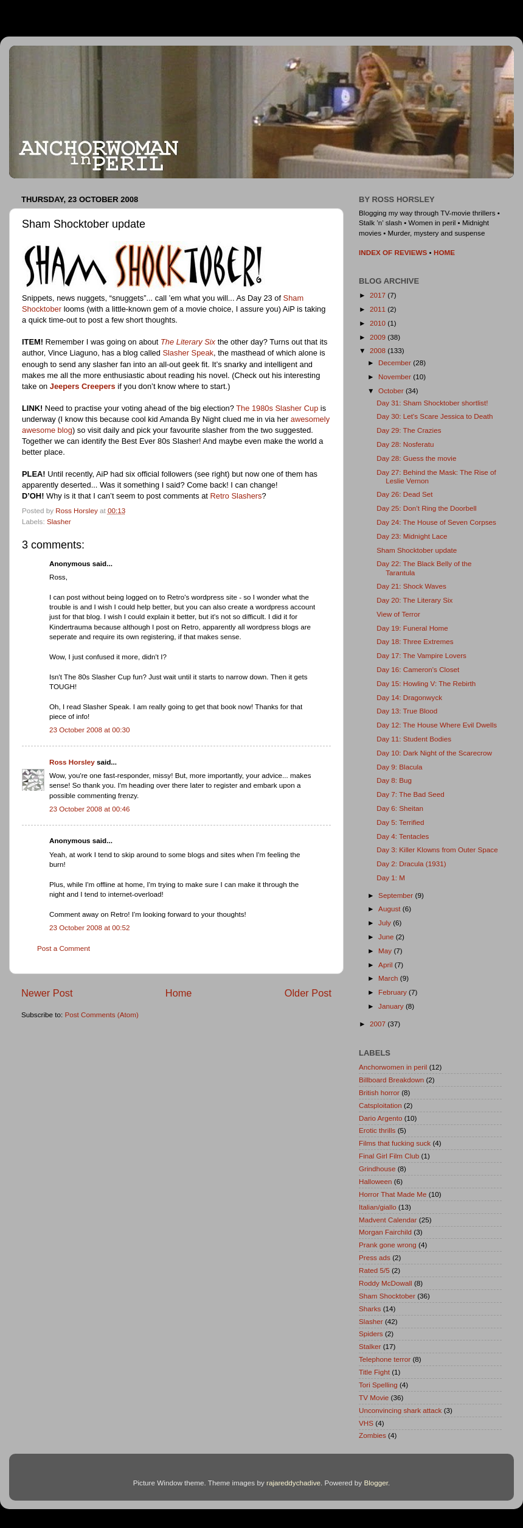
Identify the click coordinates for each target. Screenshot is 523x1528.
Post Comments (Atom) (101, 1014)
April (386, 965)
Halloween (375, 1181)
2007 (378, 1024)
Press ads (374, 1257)
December (395, 362)
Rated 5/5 (374, 1270)
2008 (378, 350)
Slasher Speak (187, 352)
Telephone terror (384, 1359)
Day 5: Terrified (400, 822)
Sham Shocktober (387, 1296)
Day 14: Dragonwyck (409, 697)
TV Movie (374, 1397)
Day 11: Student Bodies (413, 739)
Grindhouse (377, 1168)
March (389, 978)
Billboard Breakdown (391, 1080)
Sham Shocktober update (416, 550)
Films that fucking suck (395, 1143)
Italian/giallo (378, 1207)
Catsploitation (380, 1105)
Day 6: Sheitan (399, 808)
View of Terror (398, 614)
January (392, 1006)
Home (178, 992)
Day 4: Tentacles (402, 836)
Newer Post (47, 992)
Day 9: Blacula (399, 767)
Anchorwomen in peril (393, 1067)
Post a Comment (63, 948)
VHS (366, 1423)
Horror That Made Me (393, 1194)
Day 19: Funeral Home (412, 628)
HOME (444, 252)
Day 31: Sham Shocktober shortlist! (432, 403)
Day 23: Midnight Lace (411, 536)
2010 (378, 323)
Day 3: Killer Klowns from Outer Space (436, 849)
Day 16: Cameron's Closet (417, 669)
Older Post (308, 992)
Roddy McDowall (385, 1283)
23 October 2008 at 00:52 (89, 927)
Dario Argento (380, 1118)
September (396, 895)
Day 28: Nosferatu (405, 444)
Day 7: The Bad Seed (410, 794)
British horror (379, 1092)
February (393, 992)
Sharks (370, 1308)
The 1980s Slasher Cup (277, 408)
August (390, 909)
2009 (378, 337)
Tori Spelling (378, 1385)
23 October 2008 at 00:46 (89, 809)
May (385, 951)
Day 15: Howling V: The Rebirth (426, 683)
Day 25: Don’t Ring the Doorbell (426, 508)
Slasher (59, 521)
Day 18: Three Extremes (414, 641)
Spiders (371, 1333)
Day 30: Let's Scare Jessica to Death (434, 416)
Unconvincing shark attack (400, 1410)
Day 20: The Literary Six (414, 600)
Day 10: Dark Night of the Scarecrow (434, 753)
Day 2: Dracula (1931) (411, 863)
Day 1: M (390, 877)
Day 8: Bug (394, 780)
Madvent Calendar (388, 1220)
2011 (378, 309)
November (395, 376)
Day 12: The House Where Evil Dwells (436, 725)
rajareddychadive (293, 1483)
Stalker (370, 1346)
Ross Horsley (72, 762)
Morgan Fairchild (385, 1232)
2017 (378, 295)
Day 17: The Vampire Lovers (421, 655)
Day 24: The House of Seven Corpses (436, 522)
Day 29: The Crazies (408, 430)
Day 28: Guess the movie (416, 458)
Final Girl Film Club (389, 1156)
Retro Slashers (236, 495)
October (392, 390)
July (385, 923)
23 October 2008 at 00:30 (89, 730)
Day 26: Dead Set (404, 494)
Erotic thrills (377, 1130)
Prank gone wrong (388, 1245)
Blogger (376, 1483)
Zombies (372, 1435)
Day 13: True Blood (406, 711)
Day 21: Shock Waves (411, 586)
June (387, 937)
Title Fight (374, 1372)
